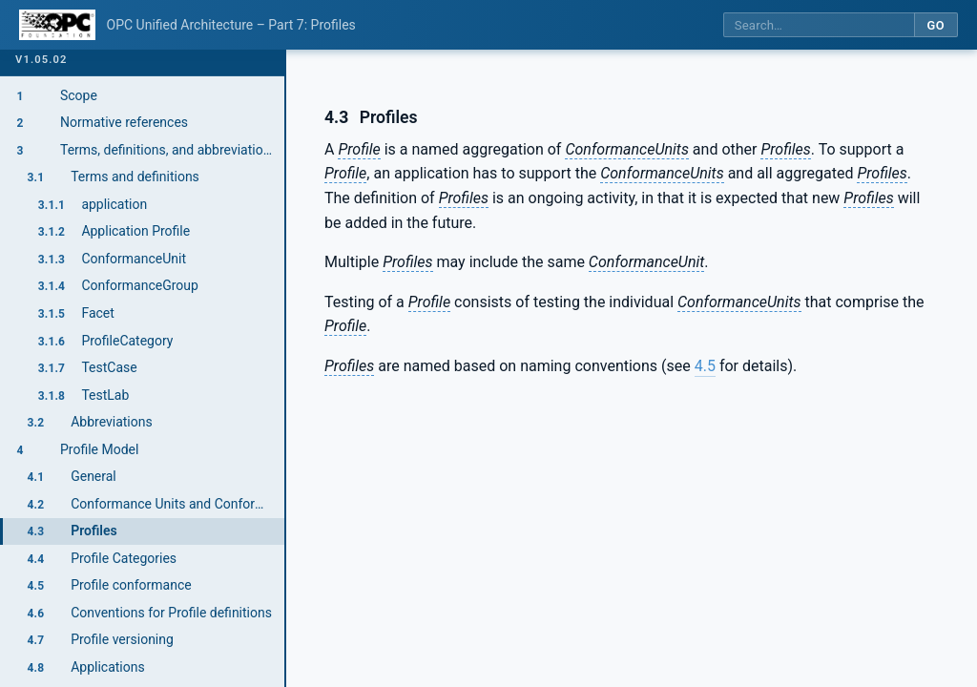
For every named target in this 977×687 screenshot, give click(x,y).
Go (935, 25)
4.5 (705, 366)
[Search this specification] (818, 25)
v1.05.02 (41, 59)
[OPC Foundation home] (57, 25)
